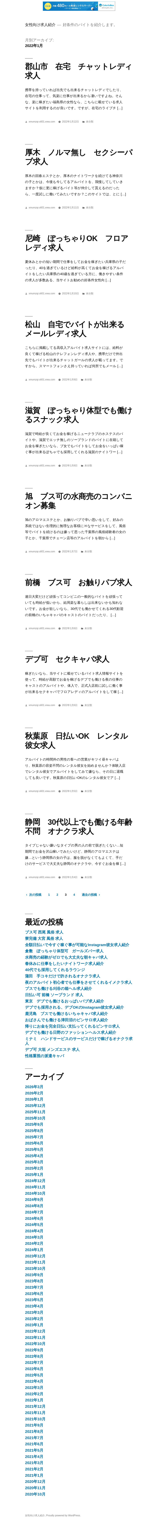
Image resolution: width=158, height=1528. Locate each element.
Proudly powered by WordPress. (63, 1515)
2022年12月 (35, 1331)
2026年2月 (34, 1093)
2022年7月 (34, 1362)
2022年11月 (35, 1337)
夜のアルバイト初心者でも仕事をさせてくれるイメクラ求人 (78, 982)
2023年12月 (35, 1256)
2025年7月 (34, 1137)
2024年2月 (34, 1243)
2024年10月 (35, 1193)
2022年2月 (34, 1394)
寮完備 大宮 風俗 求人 (44, 938)
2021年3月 (34, 1463)
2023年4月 (34, 1306)
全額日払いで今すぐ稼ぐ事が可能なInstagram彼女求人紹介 (77, 945)
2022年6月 (34, 1369)
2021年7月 (34, 1438)
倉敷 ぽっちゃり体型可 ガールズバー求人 (64, 951)
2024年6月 (34, 1218)
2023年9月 (34, 1275)
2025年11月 (35, 1112)
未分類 (89, 121)
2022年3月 (34, 1388)
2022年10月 (35, 1344)
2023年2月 (34, 1319)
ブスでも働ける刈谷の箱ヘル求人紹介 (58, 988)
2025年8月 (34, 1131)
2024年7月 (34, 1212)
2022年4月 (34, 1381)
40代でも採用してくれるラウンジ (55, 970)
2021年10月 (35, 1419)
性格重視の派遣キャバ (44, 1056)
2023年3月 (34, 1312)
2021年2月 (34, 1469)
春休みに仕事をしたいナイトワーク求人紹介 (64, 964)
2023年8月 (34, 1281)
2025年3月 (34, 1162)
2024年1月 (34, 1250)
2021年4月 (34, 1457)
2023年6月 (34, 1294)
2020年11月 (35, 1488)
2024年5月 (34, 1225)
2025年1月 (34, 1175)
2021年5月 (34, 1450)
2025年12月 (35, 1106)
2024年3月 (34, 1237)
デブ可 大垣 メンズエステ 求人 (52, 1049)
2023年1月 (34, 1325)
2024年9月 (34, 1199)
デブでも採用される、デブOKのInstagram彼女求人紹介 (74, 1007)
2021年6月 (34, 1444)
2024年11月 (35, 1187)
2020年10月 (35, 1494)
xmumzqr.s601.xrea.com (42, 121)
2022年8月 (34, 1356)
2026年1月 (34, 1099)
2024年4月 (34, 1231)
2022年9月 (34, 1350)
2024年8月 (34, 1206)
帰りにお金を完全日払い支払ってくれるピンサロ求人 (72, 1026)
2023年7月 (34, 1287)
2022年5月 (34, 1375)
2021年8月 (34, 1431)
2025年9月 (34, 1124)
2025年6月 (34, 1143)
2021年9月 (34, 1425)
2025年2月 (34, 1168)
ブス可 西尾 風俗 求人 (44, 932)
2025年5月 (34, 1149)
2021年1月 (34, 1475)
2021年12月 (35, 1406)
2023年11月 (35, 1262)
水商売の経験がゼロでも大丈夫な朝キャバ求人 (66, 957)
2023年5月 (34, 1300)
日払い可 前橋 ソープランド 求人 (54, 995)
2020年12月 (35, 1481)
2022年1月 (34, 1400)
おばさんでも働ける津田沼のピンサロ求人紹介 (66, 1020)
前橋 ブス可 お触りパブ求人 (78, 582)
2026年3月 (34, 1087)
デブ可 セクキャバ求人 (67, 659)
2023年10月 (35, 1268)
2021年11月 (35, 1413)
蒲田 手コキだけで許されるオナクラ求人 (62, 976)
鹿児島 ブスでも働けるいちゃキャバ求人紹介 (66, 1014)
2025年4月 (34, 1156)
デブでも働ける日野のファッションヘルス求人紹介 (70, 1032)
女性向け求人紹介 (40, 25)
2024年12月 (35, 1181)
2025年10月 (35, 1118)
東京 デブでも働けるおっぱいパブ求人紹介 (64, 1001)
